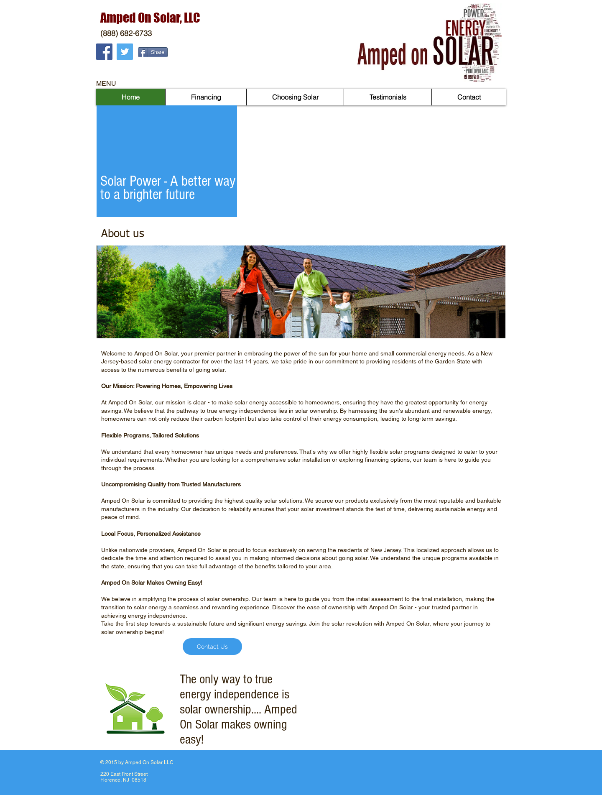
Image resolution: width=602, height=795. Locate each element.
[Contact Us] (212, 646)
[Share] (153, 52)
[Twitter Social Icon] (125, 51)
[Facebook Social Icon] (104, 51)
